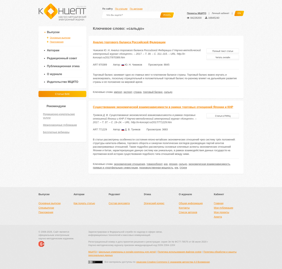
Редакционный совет (62, 58)
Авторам (53, 50)
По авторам (136, 8)
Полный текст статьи (222, 51)
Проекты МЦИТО (196, 13)
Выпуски (53, 32)
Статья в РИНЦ (223, 116)
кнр (166, 164)
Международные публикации (60, 125)
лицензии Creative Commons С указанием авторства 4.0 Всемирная (173, 262)
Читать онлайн (222, 57)
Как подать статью (84, 203)
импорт (118, 92)
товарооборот (154, 164)
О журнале (54, 74)
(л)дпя (183, 167)
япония (173, 164)
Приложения (56, 42)
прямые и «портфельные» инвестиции (115, 167)
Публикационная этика (63, 66)
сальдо (168, 92)
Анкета (218, 216)
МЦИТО (92, 251)
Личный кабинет (220, 13)
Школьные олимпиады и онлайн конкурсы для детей (127, 251)
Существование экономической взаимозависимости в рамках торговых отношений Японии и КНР (163, 107)
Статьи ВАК (62, 93)
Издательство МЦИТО (62, 81)
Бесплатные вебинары (56, 132)
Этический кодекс (154, 203)
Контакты (184, 207)
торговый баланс (153, 92)
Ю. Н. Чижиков (131, 64)
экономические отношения (129, 164)
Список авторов (188, 212)
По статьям (121, 8)
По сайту (107, 8)
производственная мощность (156, 167)
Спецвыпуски (46, 207)
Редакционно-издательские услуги (59, 116)
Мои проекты (221, 212)
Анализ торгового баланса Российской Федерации (129, 42)
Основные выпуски (60, 37)
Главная (218, 203)
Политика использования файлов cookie (179, 251)
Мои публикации (223, 207)
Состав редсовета (119, 203)
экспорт (127, 92)
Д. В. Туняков (130, 129)
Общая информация (191, 203)
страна (137, 92)
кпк (176, 167)
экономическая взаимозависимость (209, 164)
